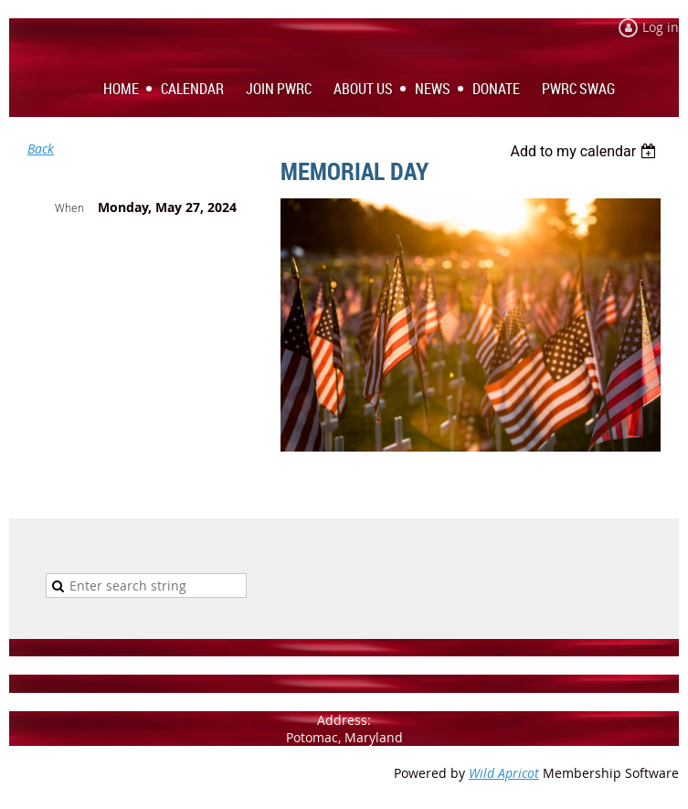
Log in (660, 27)
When (69, 207)
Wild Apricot (504, 773)
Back (40, 148)
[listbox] (585, 151)
